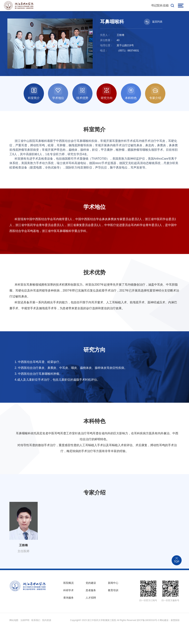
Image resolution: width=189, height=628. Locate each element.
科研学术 (68, 590)
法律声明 (24, 620)
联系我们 (35, 620)
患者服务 (91, 590)
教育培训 (113, 590)
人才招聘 (91, 598)
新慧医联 (175, 620)
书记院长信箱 (160, 5)
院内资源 (46, 620)
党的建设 (91, 583)
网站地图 (13, 620)
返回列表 (153, 22)
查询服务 (68, 598)
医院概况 (68, 583)
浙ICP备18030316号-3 (148, 620)
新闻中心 (113, 583)
